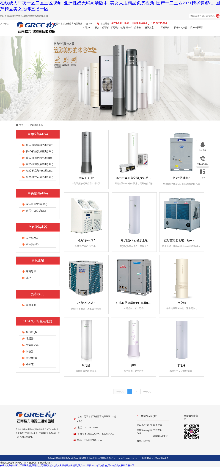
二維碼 (202, 178)
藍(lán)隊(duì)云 (161, 458)
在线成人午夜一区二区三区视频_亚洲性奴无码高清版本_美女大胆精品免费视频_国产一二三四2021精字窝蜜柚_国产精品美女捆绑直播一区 (67, 465)
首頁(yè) (86, 27)
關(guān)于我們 (102, 27)
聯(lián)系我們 (196, 27)
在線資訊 (202, 150)
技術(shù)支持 (180, 27)
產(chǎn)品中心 (133, 27)
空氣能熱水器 (36, 125)
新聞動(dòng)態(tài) (117, 28)
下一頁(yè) (146, 391)
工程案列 (157, 430)
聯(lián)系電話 (202, 164)
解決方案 (149, 27)
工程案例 (165, 27)
